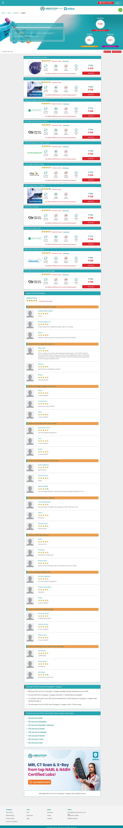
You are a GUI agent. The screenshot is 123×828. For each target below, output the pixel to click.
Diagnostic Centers (73, 815)
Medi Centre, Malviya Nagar (34, 250)
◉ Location (107, 51)
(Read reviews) (66, 61)
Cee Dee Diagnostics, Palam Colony (37, 143)
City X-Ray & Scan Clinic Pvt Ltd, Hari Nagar (40, 271)
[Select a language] (118, 3)
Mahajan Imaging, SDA (33, 228)
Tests (9, 13)
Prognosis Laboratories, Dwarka (36, 57)
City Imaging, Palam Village (34, 164)
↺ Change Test (116, 51)
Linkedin (49, 818)
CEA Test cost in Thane (35, 739)
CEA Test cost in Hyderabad (37, 732)
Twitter (49, 815)
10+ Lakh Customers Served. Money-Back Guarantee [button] (37, 24)
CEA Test (15, 13)
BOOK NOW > (91, 73)
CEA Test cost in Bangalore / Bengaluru (41, 725)
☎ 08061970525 (106, 3)
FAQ (28, 812)
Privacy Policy (10, 818)
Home (3, 13)
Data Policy (9, 812)
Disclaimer (30, 815)
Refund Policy (10, 815)
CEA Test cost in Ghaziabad (37, 721)
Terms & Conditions (12, 821)
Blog (28, 818)
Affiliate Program (73, 818)
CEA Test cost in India (35, 743)
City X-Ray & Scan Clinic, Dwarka (36, 121)
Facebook (50, 812)
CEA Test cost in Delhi (35, 718)
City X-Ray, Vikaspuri (32, 207)
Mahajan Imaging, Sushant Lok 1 (36, 100)
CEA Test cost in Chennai (36, 728)
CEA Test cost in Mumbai (36, 736)
